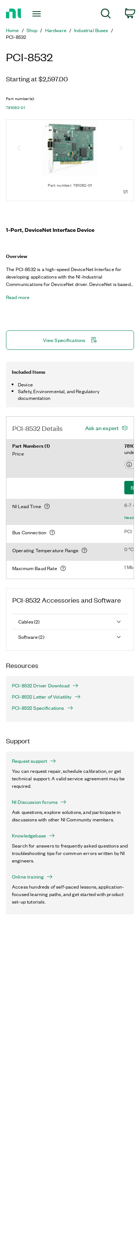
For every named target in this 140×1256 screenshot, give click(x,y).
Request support (34, 761)
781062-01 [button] (15, 108)
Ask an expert (102, 428)
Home (12, 30)
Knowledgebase (33, 835)
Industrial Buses (91, 30)
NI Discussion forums (39, 802)
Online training (32, 876)
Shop (32, 30)
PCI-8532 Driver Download (45, 685)
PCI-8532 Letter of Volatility (46, 696)
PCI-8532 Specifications (42, 708)
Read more (17, 297)
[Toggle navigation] (37, 14)
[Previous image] (19, 149)
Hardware (55, 30)
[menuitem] (106, 15)
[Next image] (121, 149)
